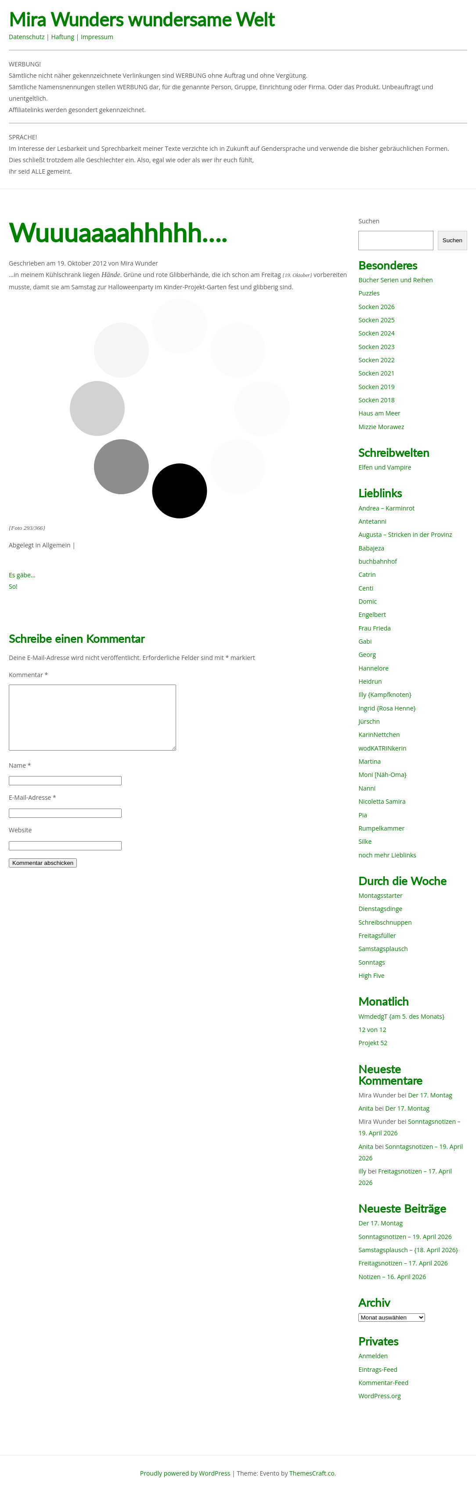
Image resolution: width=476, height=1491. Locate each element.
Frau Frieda (374, 628)
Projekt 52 (372, 1043)
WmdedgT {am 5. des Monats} (401, 1016)
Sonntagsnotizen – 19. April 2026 (404, 1236)
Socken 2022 (376, 360)
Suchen (368, 221)
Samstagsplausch (383, 948)
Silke (364, 841)
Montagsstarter (380, 895)
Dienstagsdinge (380, 908)
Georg (367, 654)
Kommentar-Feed (383, 1382)
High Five (371, 975)
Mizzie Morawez (381, 427)
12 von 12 (372, 1029)
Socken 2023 (376, 347)
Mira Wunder (139, 263)
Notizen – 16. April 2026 (392, 1276)
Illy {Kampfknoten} (384, 694)
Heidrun (370, 681)
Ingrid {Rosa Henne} (386, 708)
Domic (367, 601)
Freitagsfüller (377, 935)
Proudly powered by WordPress (185, 1473)
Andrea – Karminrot (386, 508)
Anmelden (373, 1356)
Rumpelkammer (381, 828)
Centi (365, 588)
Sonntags (371, 962)
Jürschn (369, 721)
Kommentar (28, 675)
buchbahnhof (377, 561)
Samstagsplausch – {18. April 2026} (408, 1250)
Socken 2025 (376, 320)
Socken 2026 (376, 307)
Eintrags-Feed (377, 1369)
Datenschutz (26, 37)
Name (20, 765)
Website (20, 830)
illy (362, 1171)
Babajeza (371, 548)
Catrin (366, 574)
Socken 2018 (376, 400)
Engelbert (372, 614)
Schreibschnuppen (384, 922)
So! (13, 586)
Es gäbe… (22, 575)
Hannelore (373, 668)
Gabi (364, 641)
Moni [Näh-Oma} (382, 774)
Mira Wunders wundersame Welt (141, 19)
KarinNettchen (379, 734)
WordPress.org (379, 1396)
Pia (362, 815)
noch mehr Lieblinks (387, 855)
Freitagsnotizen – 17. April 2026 (402, 1263)
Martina (369, 761)
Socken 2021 (376, 373)
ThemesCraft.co (311, 1473)
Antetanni (372, 521)
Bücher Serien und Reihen (395, 280)
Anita (365, 1108)
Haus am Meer (379, 413)
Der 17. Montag (430, 1095)
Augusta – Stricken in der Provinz (405, 534)
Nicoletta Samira (381, 801)
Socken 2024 (376, 333)
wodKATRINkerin (382, 748)
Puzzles (368, 293)
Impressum (97, 37)
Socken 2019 (376, 387)
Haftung (62, 37)
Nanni (366, 788)
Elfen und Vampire (384, 467)
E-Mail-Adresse (32, 797)
